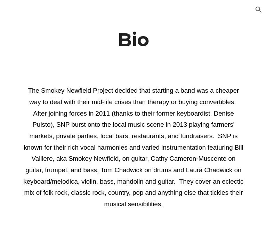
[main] (133, 39)
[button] (258, 9)
